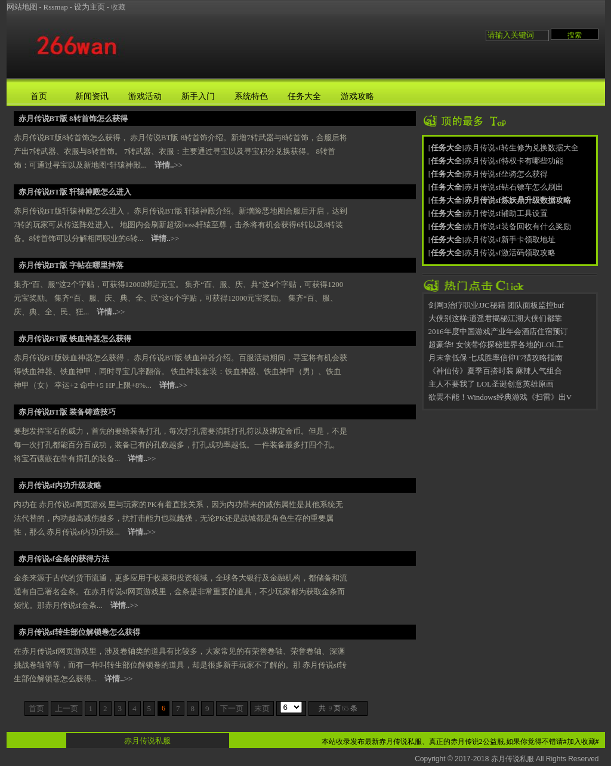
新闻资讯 (92, 96)
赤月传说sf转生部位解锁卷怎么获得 (79, 632)
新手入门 (198, 96)
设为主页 (89, 6)
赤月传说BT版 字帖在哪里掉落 (71, 265)
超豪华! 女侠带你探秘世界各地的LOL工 (496, 344)
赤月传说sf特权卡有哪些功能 (513, 160)
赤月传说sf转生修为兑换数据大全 (521, 147)
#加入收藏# (581, 741)
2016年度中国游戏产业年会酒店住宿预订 (498, 331)
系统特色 (251, 96)
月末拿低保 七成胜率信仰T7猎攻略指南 (495, 357)
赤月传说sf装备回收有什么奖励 (517, 226)
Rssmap (56, 6)
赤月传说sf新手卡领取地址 (509, 239)
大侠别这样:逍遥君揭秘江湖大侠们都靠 (495, 318)
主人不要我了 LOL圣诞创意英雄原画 (491, 383)
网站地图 (22, 6)
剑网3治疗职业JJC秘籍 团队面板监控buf (496, 305)
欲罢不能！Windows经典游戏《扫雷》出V (500, 397)
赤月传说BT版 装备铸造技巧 (67, 411)
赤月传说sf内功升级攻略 (59, 485)
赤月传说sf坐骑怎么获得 (505, 173)
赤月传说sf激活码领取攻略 (509, 252)
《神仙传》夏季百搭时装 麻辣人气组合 (495, 370)
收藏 (118, 7)
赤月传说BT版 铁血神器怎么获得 (75, 338)
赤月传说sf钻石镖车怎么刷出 (513, 187)
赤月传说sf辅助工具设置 (505, 213)
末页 (262, 708)
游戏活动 (145, 96)
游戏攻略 (357, 96)
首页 (38, 96)
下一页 (231, 708)
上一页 (66, 708)
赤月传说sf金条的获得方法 (63, 558)
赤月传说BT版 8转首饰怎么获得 (73, 118)
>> (169, 164)
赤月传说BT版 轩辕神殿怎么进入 (75, 191)
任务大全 (304, 96)
